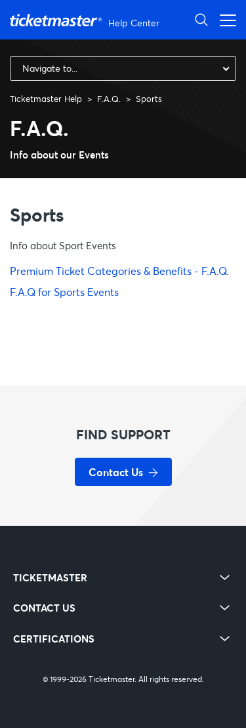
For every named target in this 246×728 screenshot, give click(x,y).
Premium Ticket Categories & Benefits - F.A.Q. (119, 271)
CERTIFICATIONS (53, 638)
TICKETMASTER (50, 577)
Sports (149, 99)
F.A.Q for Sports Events (64, 292)
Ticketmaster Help (46, 99)
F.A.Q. (109, 99)
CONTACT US (44, 608)
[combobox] (123, 68)
